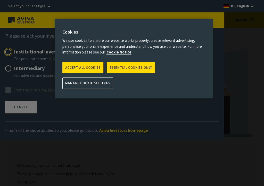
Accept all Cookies (83, 67)
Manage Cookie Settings (87, 83)
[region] (134, 58)
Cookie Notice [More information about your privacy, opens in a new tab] (118, 52)
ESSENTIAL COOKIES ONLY (131, 67)
